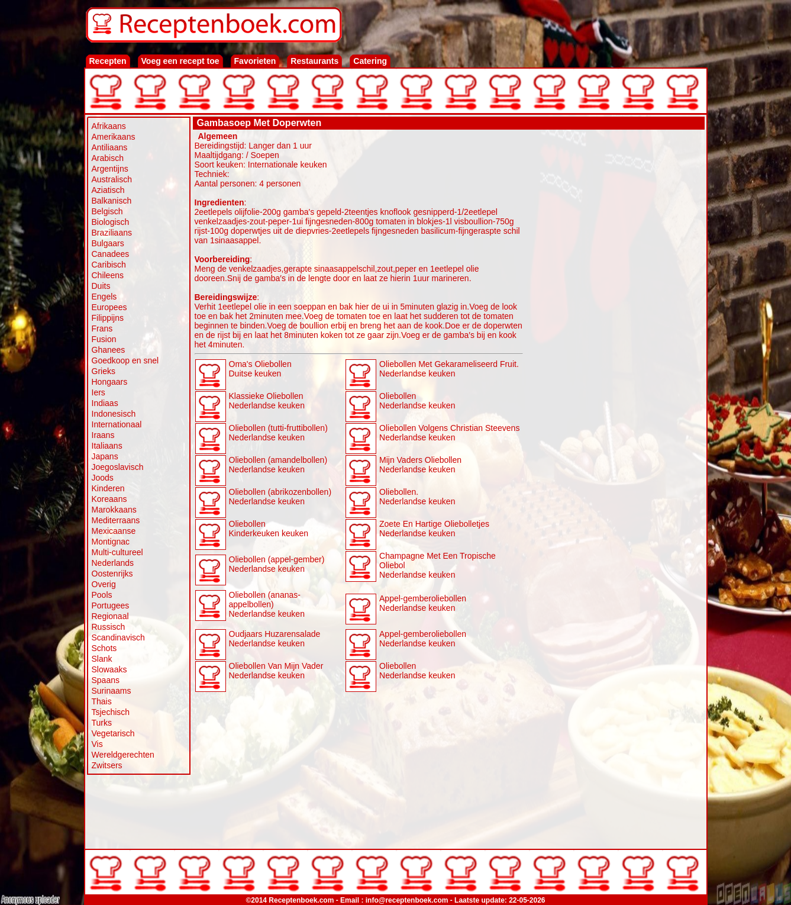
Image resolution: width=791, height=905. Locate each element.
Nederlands (113, 563)
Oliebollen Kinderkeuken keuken (269, 528)
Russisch (108, 627)
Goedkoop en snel (125, 360)
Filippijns (108, 318)
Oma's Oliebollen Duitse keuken (260, 368)
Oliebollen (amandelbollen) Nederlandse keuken (278, 464)
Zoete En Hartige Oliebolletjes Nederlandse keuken (434, 528)
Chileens (108, 275)
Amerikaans (113, 136)
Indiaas (105, 403)
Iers (98, 392)
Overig (104, 584)
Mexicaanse (114, 531)
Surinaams (111, 690)
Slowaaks (109, 669)
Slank (102, 659)
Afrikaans (109, 126)
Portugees (111, 605)
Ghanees (108, 350)
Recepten (108, 61)
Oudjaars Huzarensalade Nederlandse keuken (275, 638)
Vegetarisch (113, 733)
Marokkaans (114, 509)
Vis (97, 744)
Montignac (111, 541)
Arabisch (108, 158)
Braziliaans (112, 232)
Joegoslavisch (118, 467)
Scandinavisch (118, 637)
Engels (104, 296)
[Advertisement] (614, 309)
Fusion (104, 339)
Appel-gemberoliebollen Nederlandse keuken (422, 603)
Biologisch (111, 222)
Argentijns (110, 168)
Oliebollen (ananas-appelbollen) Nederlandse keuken (267, 604)
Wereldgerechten (123, 754)
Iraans (103, 435)
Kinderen (108, 488)
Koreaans (109, 499)
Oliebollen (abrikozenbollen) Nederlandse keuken (280, 496)
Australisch (112, 179)
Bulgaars (108, 243)
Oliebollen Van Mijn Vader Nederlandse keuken (276, 670)
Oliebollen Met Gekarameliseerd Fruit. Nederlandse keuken (449, 368)
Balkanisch (112, 200)
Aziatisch (108, 190)
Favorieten (255, 61)
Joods (103, 477)
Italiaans (107, 445)
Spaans (106, 680)
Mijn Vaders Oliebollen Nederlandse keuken (420, 464)
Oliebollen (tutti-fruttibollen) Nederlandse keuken (278, 432)
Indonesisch (114, 413)
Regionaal (110, 616)
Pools (102, 595)
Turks (102, 722)
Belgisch (107, 211)
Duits (101, 286)
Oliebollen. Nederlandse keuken (417, 496)
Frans (102, 328)
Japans (105, 456)
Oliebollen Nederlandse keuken (417, 400)
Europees (109, 307)
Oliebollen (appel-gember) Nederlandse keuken (277, 564)
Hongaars (110, 382)
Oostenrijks (112, 573)
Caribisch (109, 264)
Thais (102, 701)
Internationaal (117, 424)
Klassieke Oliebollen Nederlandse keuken (267, 400)
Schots (104, 648)
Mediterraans (116, 520)
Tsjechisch (111, 712)
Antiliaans (110, 147)
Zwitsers (107, 765)
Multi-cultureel (117, 552)
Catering (370, 61)
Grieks (103, 371)
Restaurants (314, 61)
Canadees (111, 254)
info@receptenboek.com (407, 900)
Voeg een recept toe (180, 61)
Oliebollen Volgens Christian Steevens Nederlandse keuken (449, 432)
